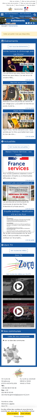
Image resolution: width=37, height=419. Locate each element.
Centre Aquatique (25, 16)
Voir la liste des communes (13, 340)
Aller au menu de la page (28, 3)
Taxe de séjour (31, 5)
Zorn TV (4, 406)
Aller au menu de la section (10, 3)
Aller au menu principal (28, 1)
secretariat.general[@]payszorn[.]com (15, 395)
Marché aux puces (18, 82)
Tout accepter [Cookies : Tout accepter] (13, 413)
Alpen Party (18, 111)
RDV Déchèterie (25, 13)
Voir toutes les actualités (18, 147)
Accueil (4, 26)
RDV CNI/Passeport (11, 13)
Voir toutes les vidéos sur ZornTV (18, 274)
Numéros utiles (7, 401)
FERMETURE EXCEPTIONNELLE (18, 183)
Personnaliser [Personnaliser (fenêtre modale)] (19, 416)
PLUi (11, 16)
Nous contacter (20, 5)
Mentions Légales (7, 404)
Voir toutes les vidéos (18, 250)
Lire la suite (29, 80)
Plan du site (10, 5)
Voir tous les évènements (18, 46)
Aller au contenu (14, 1)
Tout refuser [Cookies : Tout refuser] (25, 413)
